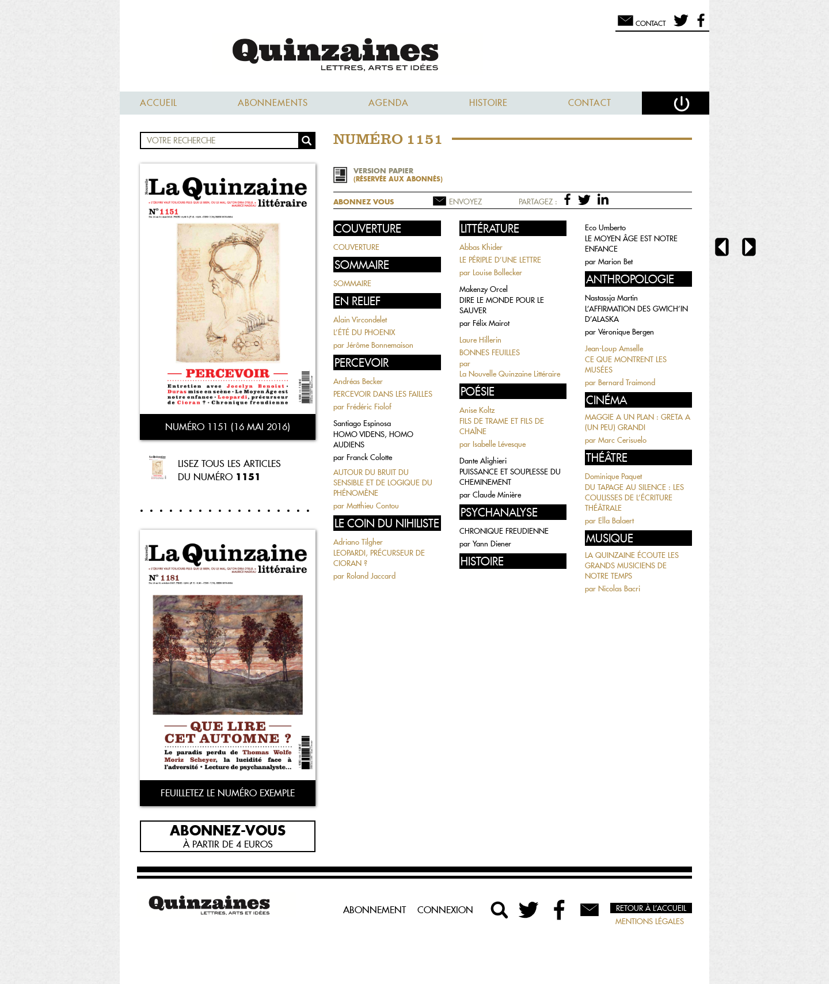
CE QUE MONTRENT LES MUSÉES (626, 364)
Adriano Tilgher (358, 541)
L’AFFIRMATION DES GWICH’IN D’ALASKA (636, 314)
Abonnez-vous (228, 830)
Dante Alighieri (483, 460)
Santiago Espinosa (362, 423)
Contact (589, 102)
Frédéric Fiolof (369, 406)
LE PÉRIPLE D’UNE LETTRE (500, 259)
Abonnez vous (363, 201)
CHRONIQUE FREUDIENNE (504, 530)
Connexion (445, 909)
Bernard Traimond (626, 382)
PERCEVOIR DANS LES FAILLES (382, 393)
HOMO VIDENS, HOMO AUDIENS (373, 439)
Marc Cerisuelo (622, 439)
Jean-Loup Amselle (614, 348)
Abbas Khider (481, 247)
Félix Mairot (491, 323)
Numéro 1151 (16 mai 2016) (227, 426)
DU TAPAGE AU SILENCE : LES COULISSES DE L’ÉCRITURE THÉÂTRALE (634, 497)
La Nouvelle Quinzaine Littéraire (509, 373)
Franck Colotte (369, 457)
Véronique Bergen (626, 331)
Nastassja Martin (611, 297)
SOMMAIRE (352, 283)
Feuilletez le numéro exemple (228, 793)
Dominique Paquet (613, 476)
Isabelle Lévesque (499, 444)
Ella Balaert (616, 520)
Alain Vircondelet (360, 319)
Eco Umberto (605, 227)
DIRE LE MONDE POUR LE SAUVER (501, 305)
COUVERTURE (356, 247)
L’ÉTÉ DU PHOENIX (364, 332)
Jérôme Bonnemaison (380, 344)
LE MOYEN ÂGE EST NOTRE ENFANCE (631, 243)
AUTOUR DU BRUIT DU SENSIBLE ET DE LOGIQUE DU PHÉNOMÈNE (382, 482)
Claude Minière (497, 494)
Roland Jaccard (371, 575)
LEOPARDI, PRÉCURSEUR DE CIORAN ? (379, 558)
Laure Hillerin (480, 339)
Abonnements (273, 102)
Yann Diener (492, 543)
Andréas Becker (358, 381)
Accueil (158, 102)
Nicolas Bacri (619, 588)
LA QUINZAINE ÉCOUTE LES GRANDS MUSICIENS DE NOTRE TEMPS (632, 565)
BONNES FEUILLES (489, 352)
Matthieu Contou (373, 505)
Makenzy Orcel (483, 289)
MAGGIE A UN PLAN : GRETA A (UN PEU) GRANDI (637, 422)
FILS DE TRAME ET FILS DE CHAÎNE (501, 426)
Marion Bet (615, 261)
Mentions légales (649, 921)
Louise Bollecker (497, 272)
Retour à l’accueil (651, 908)
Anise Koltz (477, 410)
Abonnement (374, 909)
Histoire (488, 102)
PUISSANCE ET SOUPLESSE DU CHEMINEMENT (510, 477)
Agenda (388, 102)
